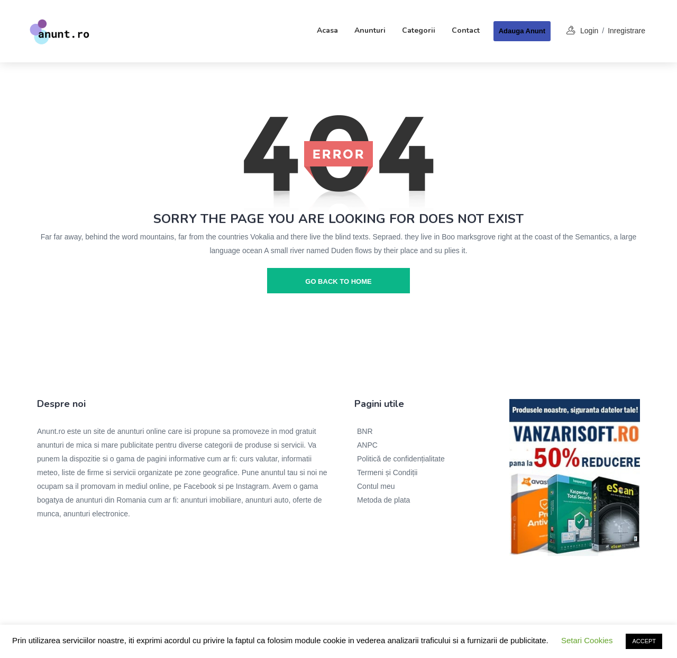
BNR (365, 431)
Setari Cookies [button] (587, 640)
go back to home (338, 281)
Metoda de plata (383, 500)
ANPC (367, 445)
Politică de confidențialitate (401, 459)
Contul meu (376, 486)
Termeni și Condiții (387, 472)
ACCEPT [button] (644, 641)
